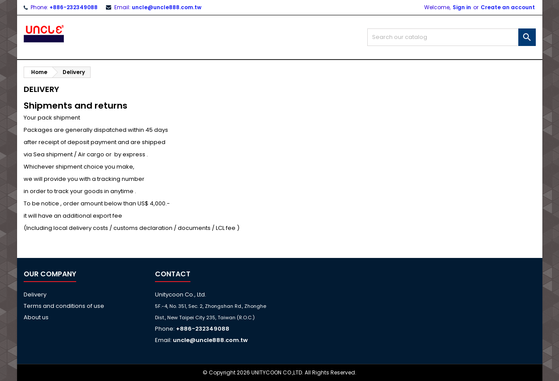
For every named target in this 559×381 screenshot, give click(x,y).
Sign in (462, 7)
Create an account (508, 7)
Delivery (35, 294)
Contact (172, 274)
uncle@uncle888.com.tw (166, 7)
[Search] (451, 37)
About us (36, 317)
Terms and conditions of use (64, 306)
